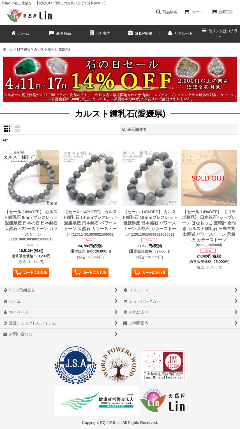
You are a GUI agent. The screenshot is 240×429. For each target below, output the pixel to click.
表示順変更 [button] (134, 129)
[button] (166, 12)
